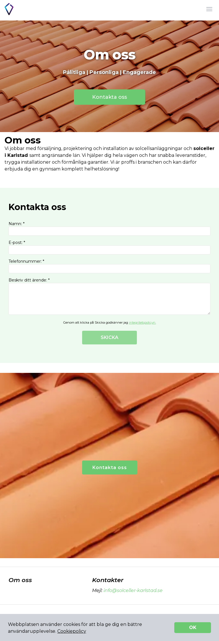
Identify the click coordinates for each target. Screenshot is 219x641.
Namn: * (109, 228)
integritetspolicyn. (142, 322)
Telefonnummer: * (109, 266)
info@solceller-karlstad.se (132, 590)
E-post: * (109, 247)
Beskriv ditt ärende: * (109, 296)
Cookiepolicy (71, 631)
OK (192, 627)
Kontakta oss (109, 97)
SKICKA (109, 337)
